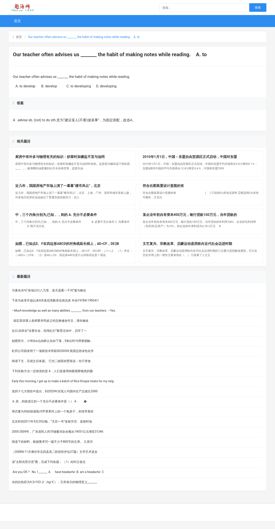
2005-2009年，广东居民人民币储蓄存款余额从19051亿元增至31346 (57, 439)
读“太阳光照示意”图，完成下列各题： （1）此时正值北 (49, 470)
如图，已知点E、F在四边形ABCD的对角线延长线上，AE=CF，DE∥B (68, 251)
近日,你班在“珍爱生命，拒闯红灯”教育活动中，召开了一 (49, 339)
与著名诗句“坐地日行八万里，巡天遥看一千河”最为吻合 (49, 298)
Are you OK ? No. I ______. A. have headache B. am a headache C (58, 480)
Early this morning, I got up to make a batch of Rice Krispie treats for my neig (63, 389)
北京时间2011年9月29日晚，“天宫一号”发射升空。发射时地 (52, 429)
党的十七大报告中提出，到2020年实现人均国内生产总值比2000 (55, 399)
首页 (17, 21)
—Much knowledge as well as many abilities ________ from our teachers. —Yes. (64, 318)
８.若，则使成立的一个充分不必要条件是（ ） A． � (49, 409)
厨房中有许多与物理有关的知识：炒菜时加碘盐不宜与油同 (61, 158)
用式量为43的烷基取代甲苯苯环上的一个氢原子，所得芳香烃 (52, 419)
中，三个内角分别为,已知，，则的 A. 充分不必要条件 (59, 220)
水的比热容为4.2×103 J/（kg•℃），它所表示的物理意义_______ (54, 490)
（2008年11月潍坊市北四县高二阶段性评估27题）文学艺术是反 (55, 460)
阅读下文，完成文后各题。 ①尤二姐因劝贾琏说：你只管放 (51, 369)
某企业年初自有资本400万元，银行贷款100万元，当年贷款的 (191, 220)
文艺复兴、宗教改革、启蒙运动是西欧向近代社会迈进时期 (188, 251)
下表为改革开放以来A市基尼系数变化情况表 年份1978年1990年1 (55, 308)
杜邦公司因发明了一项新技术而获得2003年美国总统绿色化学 (53, 359)
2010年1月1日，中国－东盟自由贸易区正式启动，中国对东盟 (191, 158)
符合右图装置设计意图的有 (174, 189)
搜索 (258, 7)
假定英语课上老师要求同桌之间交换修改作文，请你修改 (50, 328)
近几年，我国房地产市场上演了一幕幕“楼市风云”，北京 (59, 189)
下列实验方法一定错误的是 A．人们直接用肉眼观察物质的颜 (52, 379)
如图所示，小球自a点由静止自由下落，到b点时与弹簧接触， (52, 349)
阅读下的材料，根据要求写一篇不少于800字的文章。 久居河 (52, 450)
